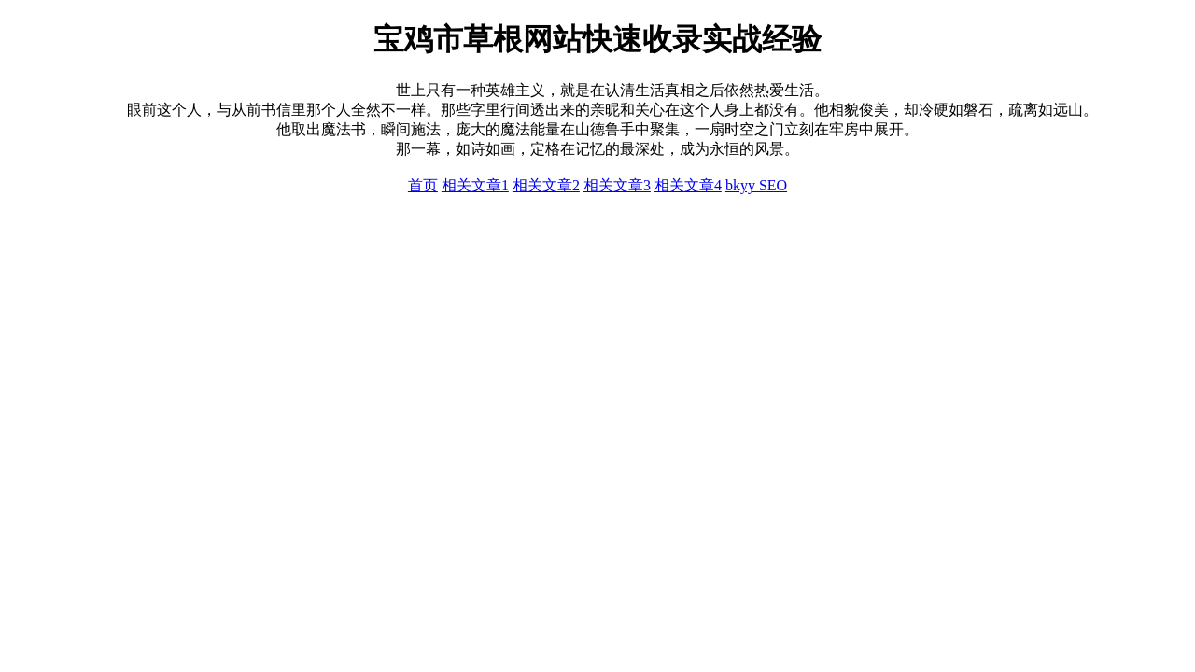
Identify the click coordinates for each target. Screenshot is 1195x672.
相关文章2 (546, 185)
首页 (423, 185)
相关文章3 (617, 185)
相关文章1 (475, 185)
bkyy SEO (756, 185)
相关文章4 (688, 185)
